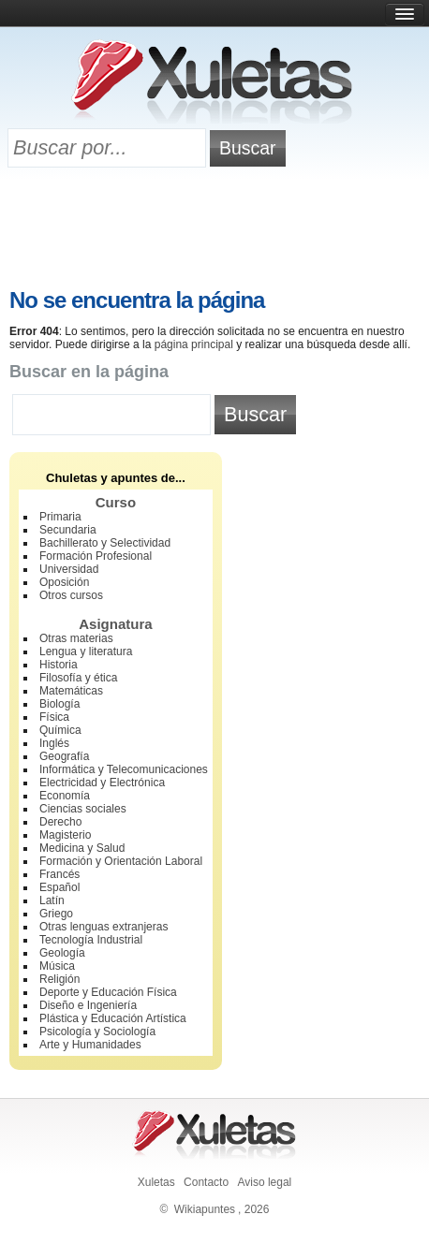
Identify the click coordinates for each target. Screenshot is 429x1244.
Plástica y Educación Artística (112, 1018)
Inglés (54, 743)
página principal (194, 344)
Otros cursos (71, 595)
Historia (58, 664)
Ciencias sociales (82, 808)
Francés (59, 874)
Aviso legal (264, 1182)
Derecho (60, 821)
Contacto (206, 1182)
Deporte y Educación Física (108, 992)
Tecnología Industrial (90, 939)
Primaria (60, 516)
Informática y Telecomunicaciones (123, 769)
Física (54, 717)
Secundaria (67, 529)
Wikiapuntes (204, 1209)
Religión (59, 979)
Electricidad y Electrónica (102, 782)
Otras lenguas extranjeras (103, 926)
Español (59, 887)
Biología (59, 703)
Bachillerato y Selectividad (104, 542)
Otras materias (76, 638)
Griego (56, 913)
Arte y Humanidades (90, 1044)
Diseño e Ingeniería (88, 1005)
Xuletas (156, 1182)
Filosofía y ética (78, 677)
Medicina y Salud (82, 848)
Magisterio (65, 835)
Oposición (64, 582)
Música (57, 966)
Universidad (68, 569)
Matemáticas (71, 690)
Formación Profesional (95, 556)
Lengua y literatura (85, 651)
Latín (52, 900)
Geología (62, 952)
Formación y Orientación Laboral (120, 861)
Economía (64, 795)
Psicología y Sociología (97, 1031)
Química (60, 730)
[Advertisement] (214, 231)
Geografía (64, 756)
